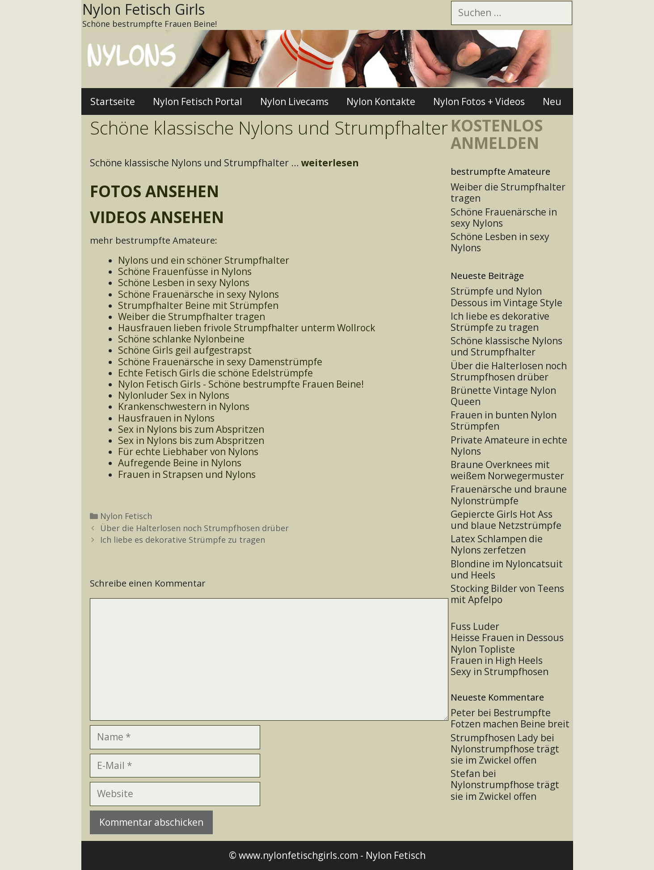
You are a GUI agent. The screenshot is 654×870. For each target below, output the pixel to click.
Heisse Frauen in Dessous (507, 637)
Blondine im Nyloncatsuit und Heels (507, 569)
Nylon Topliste (483, 649)
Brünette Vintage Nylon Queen (503, 396)
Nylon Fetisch (126, 516)
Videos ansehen (157, 217)
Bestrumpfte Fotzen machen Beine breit (510, 718)
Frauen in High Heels (497, 660)
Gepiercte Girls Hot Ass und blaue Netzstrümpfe (506, 520)
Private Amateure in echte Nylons (509, 445)
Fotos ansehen (154, 191)
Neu (552, 101)
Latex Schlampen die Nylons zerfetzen (497, 544)
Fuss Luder (475, 626)
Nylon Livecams (294, 101)
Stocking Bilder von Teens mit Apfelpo (507, 594)
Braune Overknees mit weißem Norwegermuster (507, 470)
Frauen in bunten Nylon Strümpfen (504, 420)
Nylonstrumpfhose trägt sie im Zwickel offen (505, 754)
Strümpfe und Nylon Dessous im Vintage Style (506, 296)
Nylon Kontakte (380, 101)
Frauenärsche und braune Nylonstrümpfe (509, 495)
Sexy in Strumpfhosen (500, 671)
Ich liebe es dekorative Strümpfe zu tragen (182, 539)
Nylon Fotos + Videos (479, 101)
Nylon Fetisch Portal (197, 101)
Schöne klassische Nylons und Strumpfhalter (506, 346)
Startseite (112, 101)
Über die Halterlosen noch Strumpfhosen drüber (194, 528)
